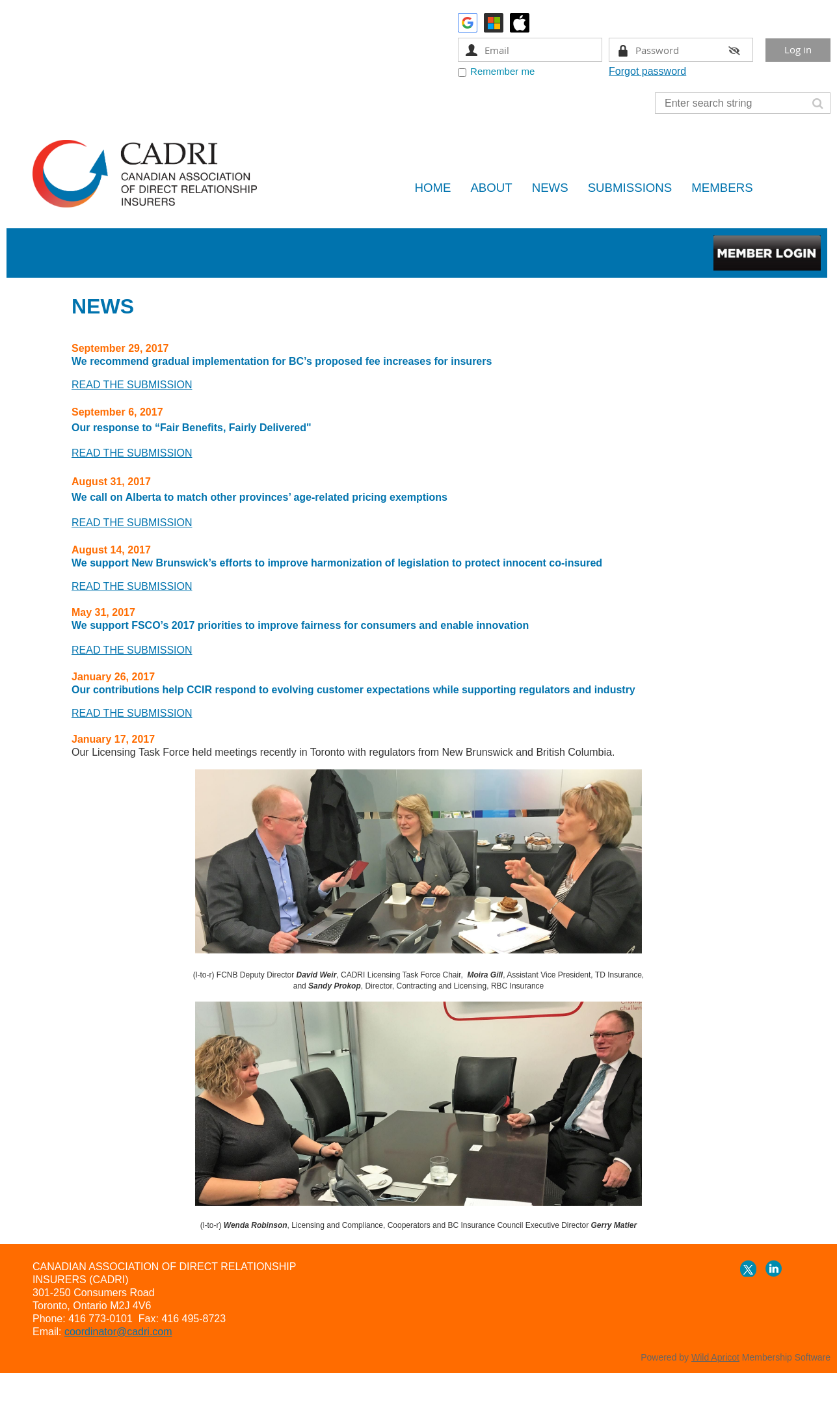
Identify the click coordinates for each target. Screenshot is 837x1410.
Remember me (502, 71)
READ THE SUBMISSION (132, 453)
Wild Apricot (715, 1357)
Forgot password (647, 71)
